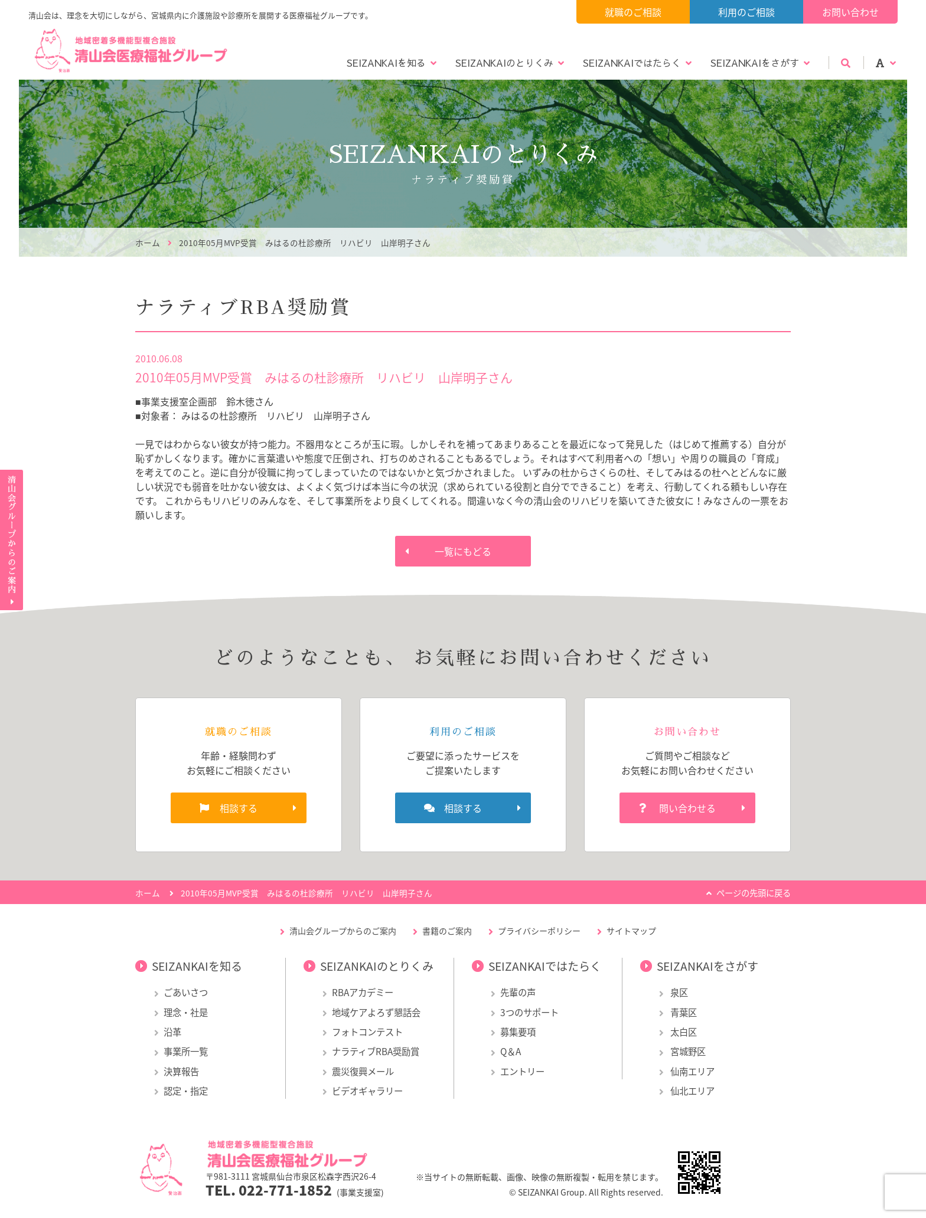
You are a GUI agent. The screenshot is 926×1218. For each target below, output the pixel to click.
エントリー (522, 1071)
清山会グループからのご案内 (342, 931)
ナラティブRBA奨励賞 (375, 1051)
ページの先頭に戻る (753, 892)
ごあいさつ (186, 992)
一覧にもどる (463, 551)
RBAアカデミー (362, 992)
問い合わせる (687, 808)
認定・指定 (186, 1091)
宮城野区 (687, 1051)
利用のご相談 (746, 12)
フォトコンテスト (367, 1032)
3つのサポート (529, 1012)
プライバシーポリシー (539, 931)
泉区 (678, 992)
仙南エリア (692, 1071)
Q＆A (510, 1051)
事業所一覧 (186, 1051)
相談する (238, 808)
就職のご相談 (633, 12)
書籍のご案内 (447, 931)
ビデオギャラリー (367, 1091)
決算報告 (181, 1071)
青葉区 (683, 1012)
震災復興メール (363, 1071)
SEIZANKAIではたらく (632, 62)
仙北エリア (692, 1091)
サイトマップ (631, 931)
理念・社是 (186, 1012)
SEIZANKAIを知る (386, 62)
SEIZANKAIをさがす (754, 62)
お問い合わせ (850, 12)
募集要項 (518, 1032)
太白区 (683, 1032)
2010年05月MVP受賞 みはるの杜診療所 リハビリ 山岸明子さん (305, 242)
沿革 (172, 1032)
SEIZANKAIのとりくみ (504, 62)
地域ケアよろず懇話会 (376, 1012)
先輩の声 (518, 992)
